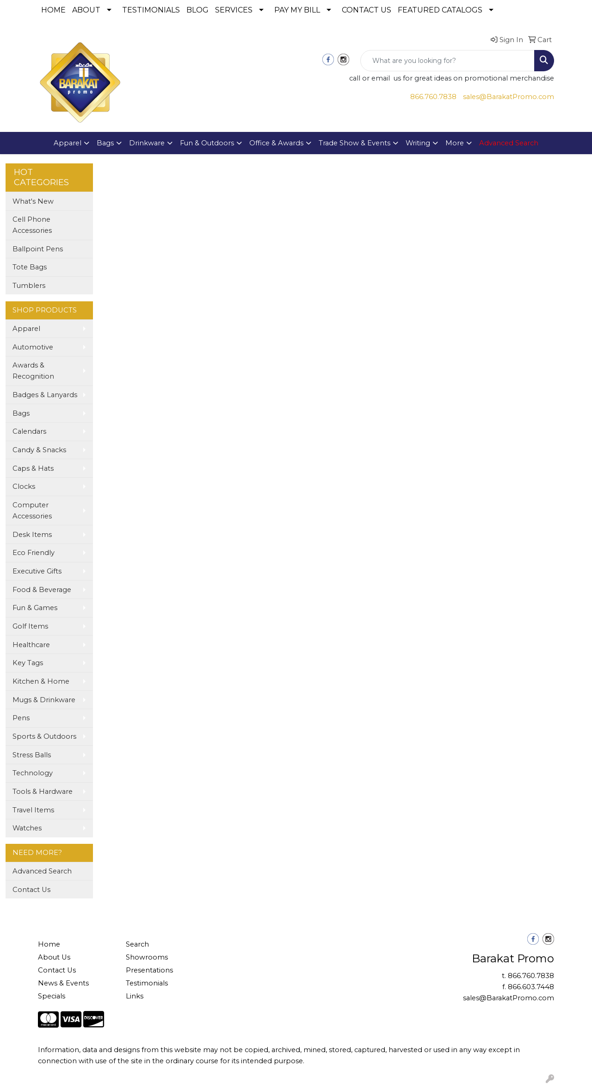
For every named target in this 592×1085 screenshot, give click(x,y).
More (454, 143)
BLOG (197, 10)
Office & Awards (276, 143)
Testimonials (147, 983)
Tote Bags (29, 267)
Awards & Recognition (33, 370)
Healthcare (31, 645)
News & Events (63, 983)
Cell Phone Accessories (32, 225)
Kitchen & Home (40, 681)
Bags (105, 143)
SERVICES (234, 10)
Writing (418, 143)
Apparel (67, 143)
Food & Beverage (41, 590)
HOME (53, 10)
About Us (54, 957)
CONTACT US (366, 10)
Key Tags (27, 663)
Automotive (32, 347)
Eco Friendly (33, 553)
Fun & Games (34, 608)
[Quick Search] (447, 60)
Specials (51, 996)
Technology (32, 773)
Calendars (29, 431)
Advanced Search (42, 871)
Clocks (23, 486)
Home (49, 944)
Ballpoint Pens (37, 249)
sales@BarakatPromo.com (508, 97)
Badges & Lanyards (44, 395)
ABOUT (86, 10)
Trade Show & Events (354, 143)
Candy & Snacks (39, 450)
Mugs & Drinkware (43, 700)
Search (137, 944)
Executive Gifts (37, 571)
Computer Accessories (32, 510)
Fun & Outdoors (207, 143)
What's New (33, 201)
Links (134, 996)
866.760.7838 (433, 97)
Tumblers (28, 285)
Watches (27, 828)
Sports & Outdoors (44, 736)
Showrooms (147, 957)
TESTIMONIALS (151, 10)
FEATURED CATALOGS (440, 10)
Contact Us (31, 889)
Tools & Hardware (42, 791)
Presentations (149, 970)
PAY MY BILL (297, 10)
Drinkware (147, 143)
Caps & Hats (33, 468)
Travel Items (33, 810)
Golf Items (30, 626)
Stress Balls (31, 755)
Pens (21, 718)
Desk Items (32, 534)
